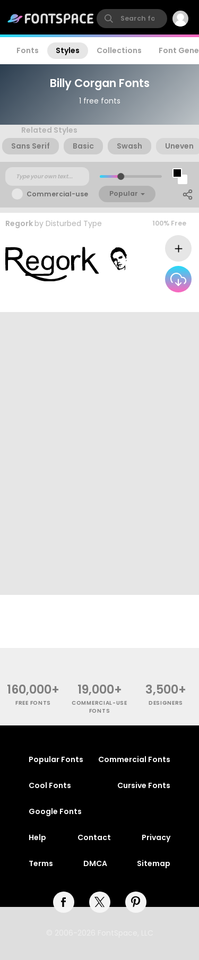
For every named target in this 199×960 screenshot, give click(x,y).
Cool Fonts (50, 785)
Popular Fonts (56, 759)
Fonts (27, 50)
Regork (19, 223)
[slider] (120, 176)
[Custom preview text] (47, 176)
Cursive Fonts (143, 785)
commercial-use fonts (99, 707)
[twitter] (99, 902)
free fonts (33, 703)
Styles (68, 50)
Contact (94, 837)
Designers (166, 703)
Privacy (156, 837)
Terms (41, 863)
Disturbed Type (74, 223)
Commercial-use (57, 193)
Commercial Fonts (134, 759)
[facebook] (63, 902)
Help (37, 837)
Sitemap (153, 863)
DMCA (95, 863)
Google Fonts (55, 811)
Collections (119, 50)
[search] (132, 18)
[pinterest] (135, 902)
